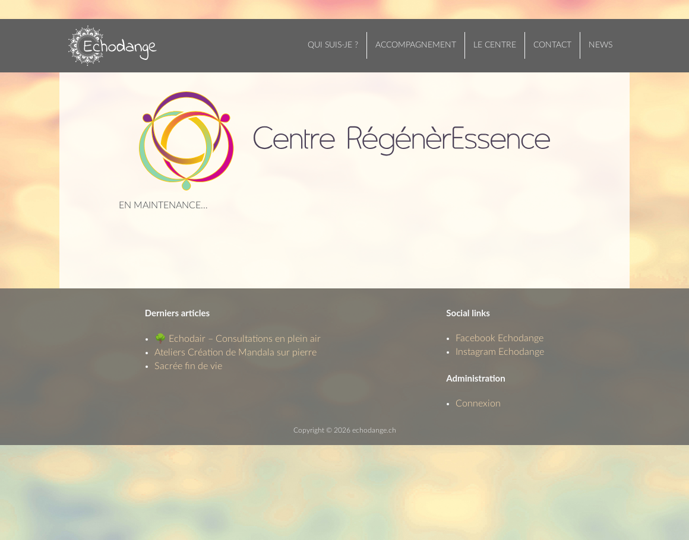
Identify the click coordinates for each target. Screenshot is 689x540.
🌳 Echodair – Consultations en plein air (237, 339)
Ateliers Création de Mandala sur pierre (235, 352)
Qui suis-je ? (333, 45)
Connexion (478, 403)
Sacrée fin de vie (188, 366)
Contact (552, 45)
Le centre (494, 45)
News (600, 45)
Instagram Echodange (500, 352)
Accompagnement (415, 45)
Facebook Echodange (499, 338)
